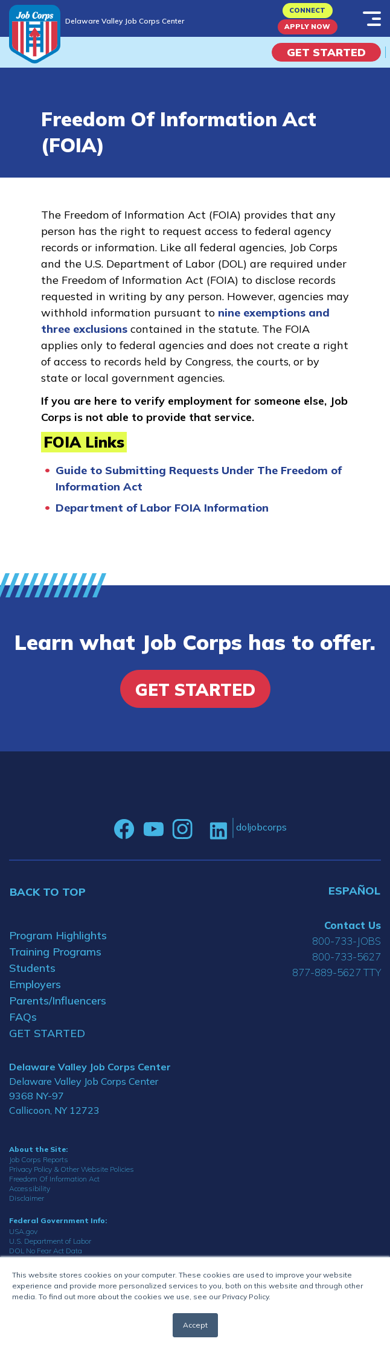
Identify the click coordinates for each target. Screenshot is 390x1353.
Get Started (326, 52)
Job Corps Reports (38, 1159)
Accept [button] (195, 1324)
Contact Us (352, 925)
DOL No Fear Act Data (45, 1250)
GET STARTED (47, 1033)
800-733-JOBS (346, 940)
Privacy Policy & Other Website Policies (71, 1169)
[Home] (34, 34)
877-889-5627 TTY (336, 972)
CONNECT (307, 10)
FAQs (23, 1017)
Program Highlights (58, 935)
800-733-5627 (346, 956)
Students (32, 968)
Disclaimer (26, 1198)
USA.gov (23, 1231)
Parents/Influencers (57, 1001)
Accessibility (29, 1188)
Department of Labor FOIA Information (162, 508)
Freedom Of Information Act (54, 1178)
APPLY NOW (307, 26)
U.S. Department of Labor (50, 1240)
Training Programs (55, 952)
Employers (35, 984)
